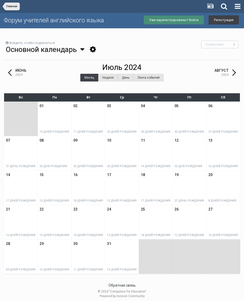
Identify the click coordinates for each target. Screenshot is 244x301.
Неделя (108, 77)
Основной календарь (45, 49)
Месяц (89, 77)
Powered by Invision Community (122, 296)
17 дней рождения (88, 131)
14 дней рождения (155, 166)
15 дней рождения (54, 200)
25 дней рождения (121, 131)
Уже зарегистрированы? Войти (174, 20)
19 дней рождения (54, 131)
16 (75, 175)
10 (109, 140)
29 (42, 244)
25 (143, 209)
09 (75, 140)
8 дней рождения (222, 200)
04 (143, 106)
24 (109, 209)
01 (42, 106)
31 (109, 244)
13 (210, 140)
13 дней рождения (121, 200)
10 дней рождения (54, 269)
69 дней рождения (20, 269)
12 (176, 140)
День (125, 77)
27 (210, 209)
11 (143, 140)
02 (75, 106)
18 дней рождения (88, 200)
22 (42, 209)
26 (176, 209)
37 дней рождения (223, 131)
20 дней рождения (155, 131)
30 (75, 244)
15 (42, 175)
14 (8, 175)
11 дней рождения (88, 269)
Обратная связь (122, 285)
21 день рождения (20, 166)
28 (8, 244)
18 (143, 175)
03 (109, 106)
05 (176, 106)
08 (42, 140)
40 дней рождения (189, 131)
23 (75, 209)
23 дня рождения (53, 166)
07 (8, 140)
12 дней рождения (189, 235)
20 (210, 175)
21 (8, 209)
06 (210, 106)
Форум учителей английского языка (54, 20)
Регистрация (223, 20)
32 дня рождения (188, 166)
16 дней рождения (223, 166)
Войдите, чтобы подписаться (32, 43)
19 (176, 175)
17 (109, 175)
